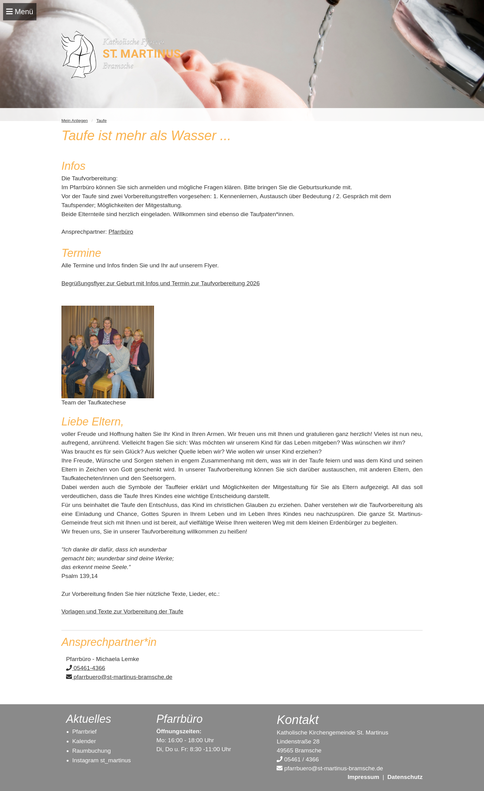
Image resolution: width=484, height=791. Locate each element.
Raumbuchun (89, 750)
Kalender (84, 741)
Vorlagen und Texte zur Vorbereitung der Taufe (122, 611)
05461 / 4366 (298, 759)
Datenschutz (405, 777)
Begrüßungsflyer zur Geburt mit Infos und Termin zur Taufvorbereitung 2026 (160, 283)
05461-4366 (85, 668)
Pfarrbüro (121, 231)
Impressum (363, 777)
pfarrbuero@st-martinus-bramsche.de (119, 677)
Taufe (101, 120)
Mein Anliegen (74, 120)
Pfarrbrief (84, 731)
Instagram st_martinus (101, 760)
